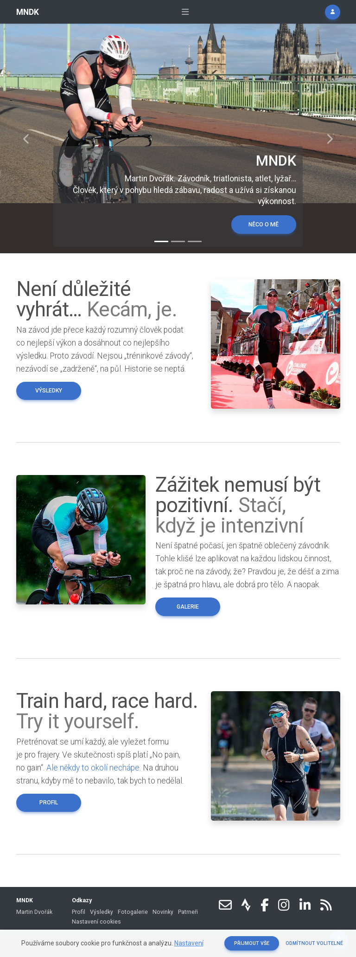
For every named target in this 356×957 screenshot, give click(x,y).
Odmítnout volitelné (314, 943)
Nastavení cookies (96, 921)
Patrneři (188, 912)
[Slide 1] (161, 241)
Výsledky (101, 912)
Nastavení (188, 943)
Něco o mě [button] (263, 224)
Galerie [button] (188, 607)
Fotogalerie (133, 912)
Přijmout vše (251, 943)
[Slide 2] (178, 241)
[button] (332, 12)
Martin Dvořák (34, 912)
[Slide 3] (195, 241)
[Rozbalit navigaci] (185, 12)
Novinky (163, 912)
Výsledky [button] (48, 390)
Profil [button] (48, 802)
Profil (78, 912)
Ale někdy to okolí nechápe (93, 767)
